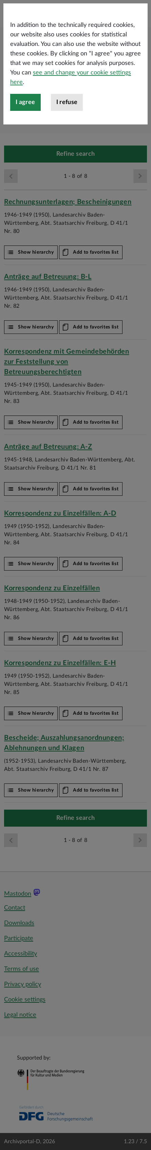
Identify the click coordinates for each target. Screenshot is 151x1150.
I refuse (67, 138)
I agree (25, 138)
